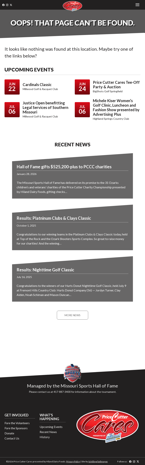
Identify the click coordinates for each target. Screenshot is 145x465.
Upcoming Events (51, 427)
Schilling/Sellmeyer (98, 461)
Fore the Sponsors (16, 428)
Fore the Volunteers (17, 423)
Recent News (48, 432)
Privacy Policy (73, 461)
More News (72, 315)
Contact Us (12, 438)
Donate (9, 433)
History (45, 437)
